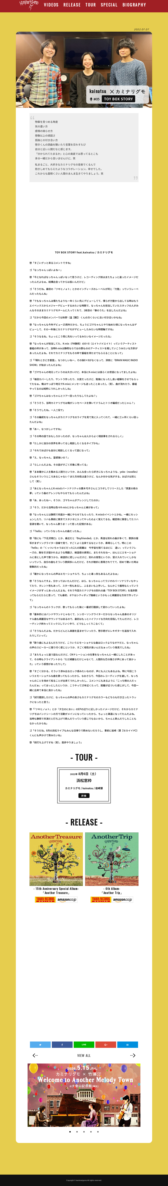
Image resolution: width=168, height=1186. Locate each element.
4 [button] (91, 1131)
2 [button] (77, 1131)
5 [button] (98, 1131)
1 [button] (70, 1131)
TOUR (90, 5)
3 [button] (84, 1131)
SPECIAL (109, 5)
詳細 (84, 795)
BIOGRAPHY (134, 5)
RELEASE (72, 5)
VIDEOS (51, 5)
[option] (84, 1095)
